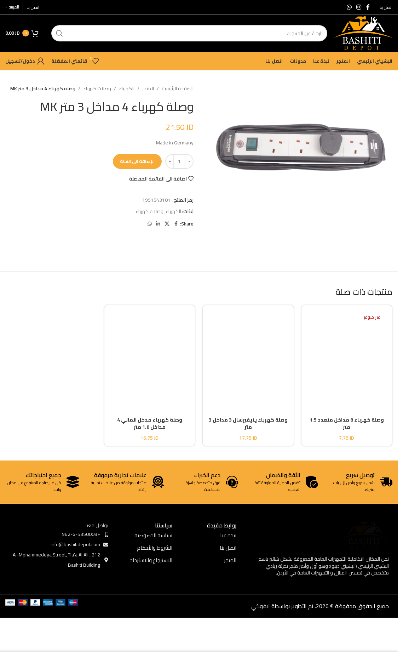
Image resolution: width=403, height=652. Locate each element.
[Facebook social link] (368, 7)
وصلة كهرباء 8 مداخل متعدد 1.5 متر (347, 423)
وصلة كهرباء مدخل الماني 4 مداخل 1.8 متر (149, 423)
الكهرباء (126, 88)
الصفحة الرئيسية (178, 88)
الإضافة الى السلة (137, 161)
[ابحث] (189, 33)
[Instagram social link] (359, 7)
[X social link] (167, 224)
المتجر (148, 88)
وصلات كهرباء (97, 88)
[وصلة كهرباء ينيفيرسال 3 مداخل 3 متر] (248, 354)
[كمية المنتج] (179, 161)
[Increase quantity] (169, 161)
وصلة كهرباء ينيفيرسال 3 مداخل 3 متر (248, 423)
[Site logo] (363, 32)
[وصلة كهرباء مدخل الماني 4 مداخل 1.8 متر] (150, 354)
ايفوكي (260, 606)
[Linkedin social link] (158, 224)
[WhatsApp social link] (349, 7)
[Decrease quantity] (189, 161)
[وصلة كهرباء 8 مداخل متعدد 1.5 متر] (347, 354)
